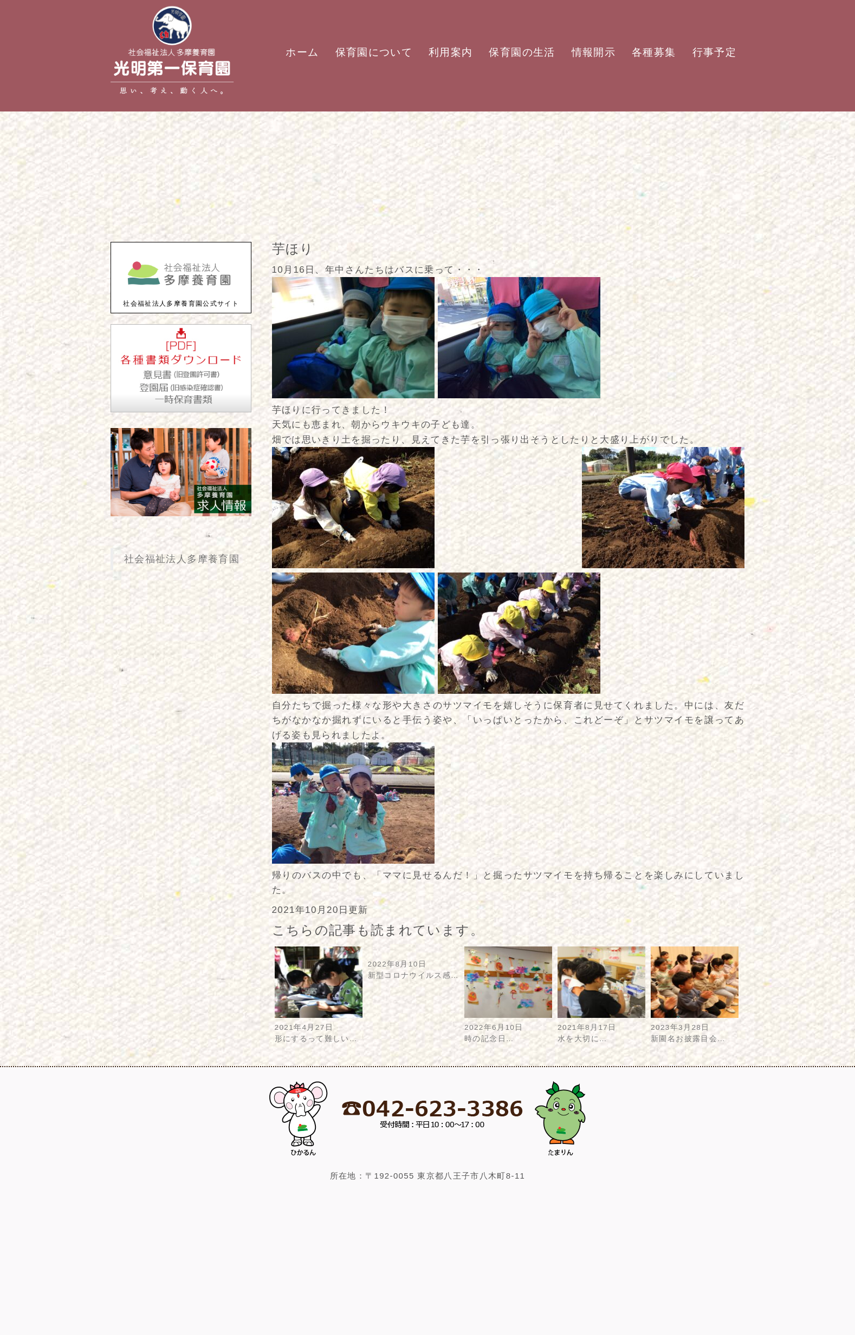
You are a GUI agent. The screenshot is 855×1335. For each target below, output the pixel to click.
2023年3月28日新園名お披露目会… (695, 1027)
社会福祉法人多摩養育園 (181, 559)
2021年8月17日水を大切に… (601, 1027)
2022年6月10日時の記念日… (508, 1027)
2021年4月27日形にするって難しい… (318, 1027)
